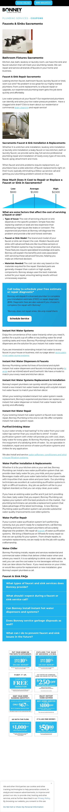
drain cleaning (22, 108)
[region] (27, 796)
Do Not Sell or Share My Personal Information (23, 807)
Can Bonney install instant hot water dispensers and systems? (30, 610)
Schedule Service (19, 319)
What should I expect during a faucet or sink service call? (32, 598)
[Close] (51, 783)
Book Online (23, 3)
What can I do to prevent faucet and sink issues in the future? (33, 635)
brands (41, 531)
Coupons (37, 18)
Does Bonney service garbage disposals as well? (33, 623)
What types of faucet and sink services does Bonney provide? (35, 585)
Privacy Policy (44, 798)
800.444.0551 (43, 3)
